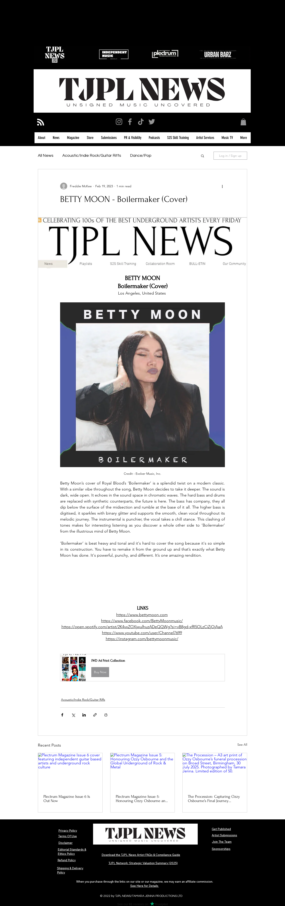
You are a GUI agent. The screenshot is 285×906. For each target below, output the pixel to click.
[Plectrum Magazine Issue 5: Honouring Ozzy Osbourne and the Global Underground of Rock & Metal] (142, 771)
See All (242, 745)
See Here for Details (144, 886)
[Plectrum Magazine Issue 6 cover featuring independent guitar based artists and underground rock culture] (70, 771)
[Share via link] (95, 715)
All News (45, 155)
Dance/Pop (140, 155)
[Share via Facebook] (62, 715)
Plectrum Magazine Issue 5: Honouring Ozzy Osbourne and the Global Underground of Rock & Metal (142, 798)
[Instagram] (119, 121)
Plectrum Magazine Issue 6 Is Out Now (66, 798)
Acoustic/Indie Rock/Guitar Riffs (91, 155)
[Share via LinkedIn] (84, 715)
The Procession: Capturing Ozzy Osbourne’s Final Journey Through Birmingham (214, 798)
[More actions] (222, 186)
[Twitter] (151, 121)
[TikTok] (140, 121)
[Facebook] (130, 121)
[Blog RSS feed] (40, 122)
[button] (243, 121)
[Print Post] (106, 715)
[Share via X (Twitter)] (73, 715)
